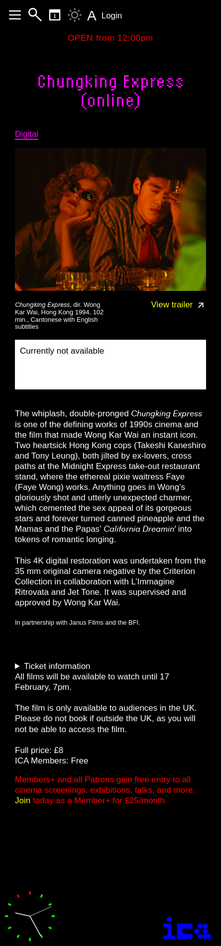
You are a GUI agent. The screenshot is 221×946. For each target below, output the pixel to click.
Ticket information (57, 666)
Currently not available (62, 351)
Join (22, 800)
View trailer (179, 304)
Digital (26, 134)
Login (112, 15)
